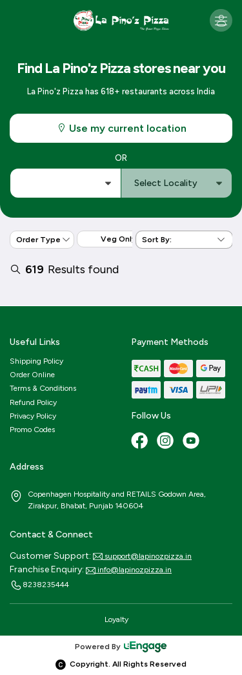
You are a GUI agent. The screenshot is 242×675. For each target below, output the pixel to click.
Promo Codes (32, 429)
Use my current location (121, 128)
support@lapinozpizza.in (142, 556)
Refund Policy (33, 402)
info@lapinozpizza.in (129, 569)
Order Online (32, 374)
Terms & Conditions (43, 388)
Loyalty (116, 619)
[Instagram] (166, 442)
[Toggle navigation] (221, 20)
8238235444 (39, 585)
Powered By (121, 646)
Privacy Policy (33, 416)
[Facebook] (140, 442)
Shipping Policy (36, 361)
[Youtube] (192, 442)
